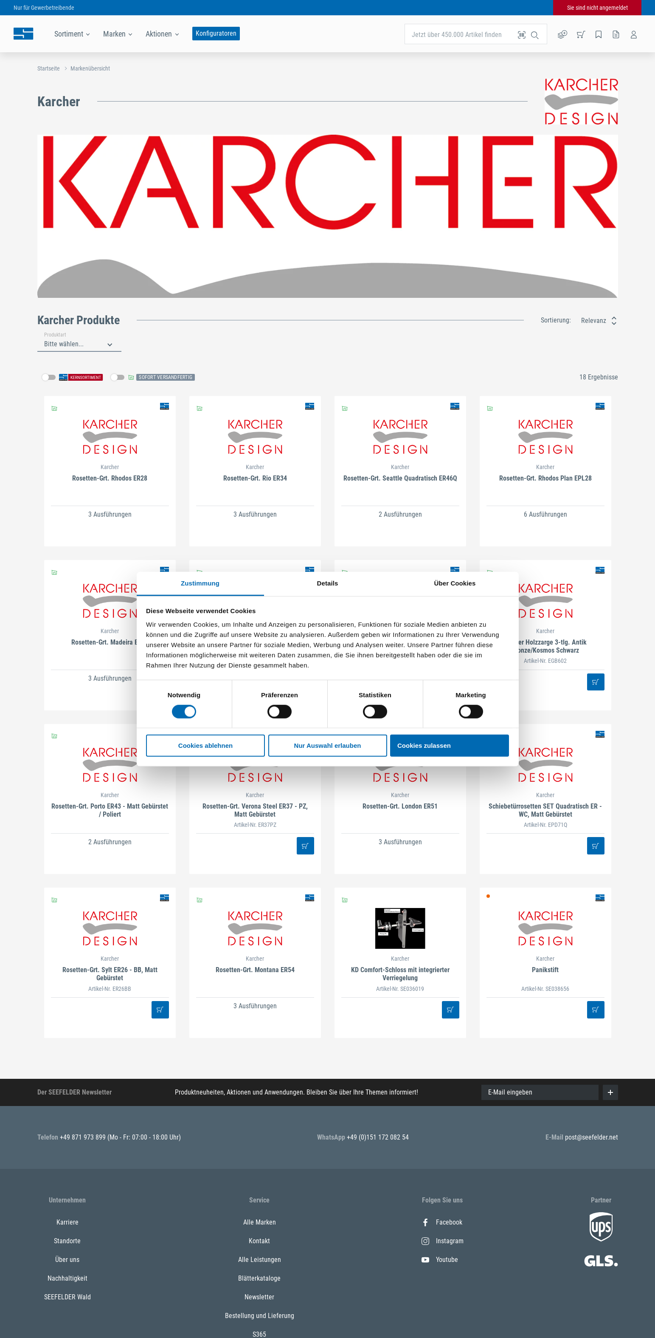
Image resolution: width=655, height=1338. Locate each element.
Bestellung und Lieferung (259, 1316)
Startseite (48, 68)
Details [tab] (327, 582)
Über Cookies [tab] (455, 582)
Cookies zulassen (424, 745)
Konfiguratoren (216, 33)
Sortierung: (556, 320)
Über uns (67, 1260)
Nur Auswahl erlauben (327, 745)
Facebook (442, 1222)
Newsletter (259, 1297)
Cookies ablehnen (205, 745)
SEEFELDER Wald (67, 1297)
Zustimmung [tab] (200, 582)
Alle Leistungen (259, 1260)
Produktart (55, 335)
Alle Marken (259, 1222)
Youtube (440, 1260)
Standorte (67, 1241)
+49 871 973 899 (83, 1137)
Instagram (443, 1241)
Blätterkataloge (259, 1278)
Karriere (67, 1222)
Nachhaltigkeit (67, 1278)
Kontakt (259, 1241)
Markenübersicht (90, 68)
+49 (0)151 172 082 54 (378, 1137)
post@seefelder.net (591, 1137)
